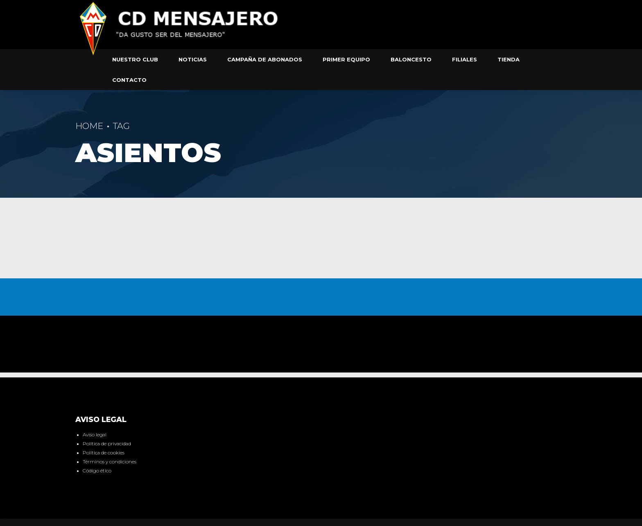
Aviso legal (94, 435)
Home (89, 126)
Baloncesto (411, 59)
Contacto (129, 80)
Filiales (464, 59)
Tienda (508, 59)
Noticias (193, 59)
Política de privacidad (107, 444)
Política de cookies (103, 453)
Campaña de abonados (264, 59)
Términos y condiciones (109, 462)
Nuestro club (135, 59)
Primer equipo (346, 59)
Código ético (97, 471)
